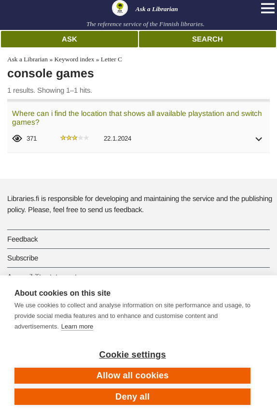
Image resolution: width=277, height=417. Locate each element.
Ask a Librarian (27, 59)
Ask (69, 39)
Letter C (111, 59)
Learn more (77, 326)
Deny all (132, 397)
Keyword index (74, 59)
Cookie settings (132, 354)
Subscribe (22, 258)
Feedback (22, 239)
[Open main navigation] (268, 8)
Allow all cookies (133, 375)
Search (207, 39)
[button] (259, 142)
